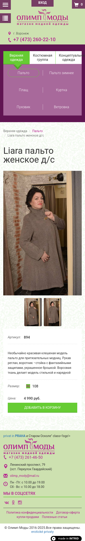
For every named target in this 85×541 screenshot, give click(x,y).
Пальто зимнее (61, 73)
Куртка (61, 90)
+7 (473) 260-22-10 (34, 39)
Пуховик (23, 107)
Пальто (23, 73)
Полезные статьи (54, 517)
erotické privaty (42, 532)
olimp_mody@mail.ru (24, 475)
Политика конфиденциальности (29, 512)
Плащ (23, 90)
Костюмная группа (42, 57)
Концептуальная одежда (70, 57)
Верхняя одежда (16, 57)
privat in (14, 436)
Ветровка (61, 107)
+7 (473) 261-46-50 (26, 457)
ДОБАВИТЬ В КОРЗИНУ (42, 408)
